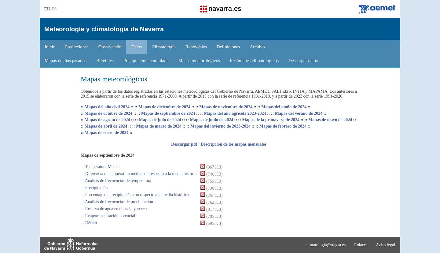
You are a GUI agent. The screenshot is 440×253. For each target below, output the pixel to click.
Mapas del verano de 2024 (299, 113)
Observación (110, 46)
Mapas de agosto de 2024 (107, 119)
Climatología (163, 46)
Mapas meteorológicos (199, 60)
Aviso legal (385, 245)
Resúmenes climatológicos (254, 60)
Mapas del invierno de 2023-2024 (220, 126)
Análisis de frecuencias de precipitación (118, 201)
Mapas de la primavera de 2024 (270, 119)
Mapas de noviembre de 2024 (225, 107)
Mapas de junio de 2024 (211, 119)
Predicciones (77, 46)
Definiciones (228, 46)
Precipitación (96, 187)
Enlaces (361, 245)
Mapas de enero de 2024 (107, 132)
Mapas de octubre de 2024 (108, 113)
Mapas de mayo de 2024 (330, 119)
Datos (136, 46)
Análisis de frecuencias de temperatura (117, 180)
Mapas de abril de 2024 (106, 126)
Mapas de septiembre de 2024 (168, 113)
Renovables (196, 46)
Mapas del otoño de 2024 (283, 107)
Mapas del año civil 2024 (107, 107)
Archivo (257, 46)
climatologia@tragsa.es (326, 245)
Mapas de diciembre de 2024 (164, 107)
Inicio (50, 46)
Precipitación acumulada (146, 60)
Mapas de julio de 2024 (160, 119)
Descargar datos (303, 60)
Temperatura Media (101, 166)
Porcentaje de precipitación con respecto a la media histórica (136, 194)
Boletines (105, 60)
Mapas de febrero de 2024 (282, 126)
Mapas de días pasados (65, 60)
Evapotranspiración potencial (109, 216)
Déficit (90, 223)
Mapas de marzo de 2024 (159, 126)
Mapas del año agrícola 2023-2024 (235, 113)
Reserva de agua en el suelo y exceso (116, 208)
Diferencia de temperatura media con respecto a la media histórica (141, 173)
